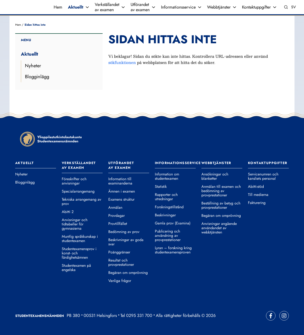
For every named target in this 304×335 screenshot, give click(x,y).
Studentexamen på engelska (76, 267)
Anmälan (115, 207)
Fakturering (257, 203)
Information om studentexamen (167, 176)
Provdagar (116, 216)
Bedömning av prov (123, 232)
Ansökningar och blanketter (214, 176)
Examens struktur (121, 199)
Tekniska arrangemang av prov (81, 201)
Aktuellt (75, 7)
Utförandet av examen (140, 7)
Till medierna (258, 195)
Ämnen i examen (121, 191)
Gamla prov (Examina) (172, 223)
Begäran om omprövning (128, 273)
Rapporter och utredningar (166, 197)
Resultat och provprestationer (121, 262)
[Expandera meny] (87, 7)
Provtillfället (117, 224)
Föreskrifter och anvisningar (74, 181)
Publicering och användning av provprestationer (167, 235)
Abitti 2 (68, 212)
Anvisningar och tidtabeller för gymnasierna (74, 224)
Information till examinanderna (120, 181)
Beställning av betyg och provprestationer (220, 205)
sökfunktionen (122, 62)
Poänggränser (119, 252)
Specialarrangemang (78, 191)
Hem (58, 7)
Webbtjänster (219, 7)
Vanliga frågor (119, 281)
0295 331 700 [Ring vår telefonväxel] (139, 315)
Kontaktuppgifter (256, 7)
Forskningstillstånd (169, 207)
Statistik (161, 186)
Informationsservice (178, 7)
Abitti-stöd (256, 186)
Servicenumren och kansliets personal (263, 176)
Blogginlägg (37, 76)
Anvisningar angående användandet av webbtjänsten (219, 228)
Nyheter (33, 65)
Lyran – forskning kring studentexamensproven (173, 250)
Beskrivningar (165, 215)
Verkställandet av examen (107, 7)
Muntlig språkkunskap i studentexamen (80, 238)
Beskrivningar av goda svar (125, 242)
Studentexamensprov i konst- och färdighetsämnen (79, 253)
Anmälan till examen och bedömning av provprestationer (221, 190)
